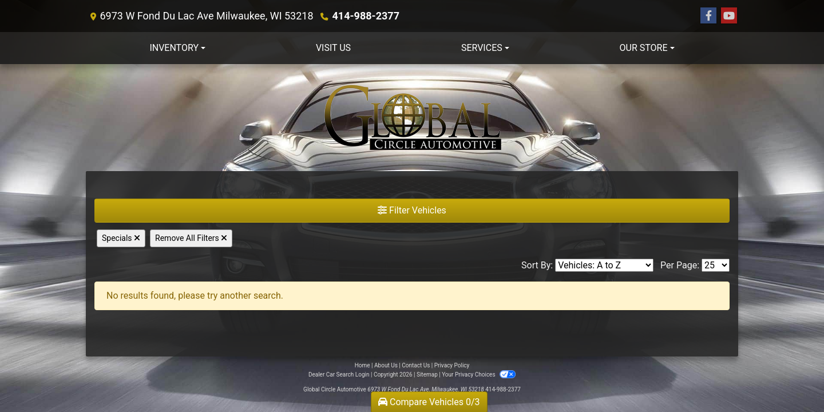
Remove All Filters (191, 238)
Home (362, 365)
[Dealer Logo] (412, 117)
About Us (386, 365)
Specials (121, 238)
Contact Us (416, 365)
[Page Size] (716, 265)
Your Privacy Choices (479, 374)
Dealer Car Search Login (339, 374)
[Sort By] (604, 265)
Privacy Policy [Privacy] (452, 365)
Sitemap (427, 374)
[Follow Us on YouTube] (729, 16)
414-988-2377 (365, 16)
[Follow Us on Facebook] (708, 16)
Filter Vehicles (412, 210)
